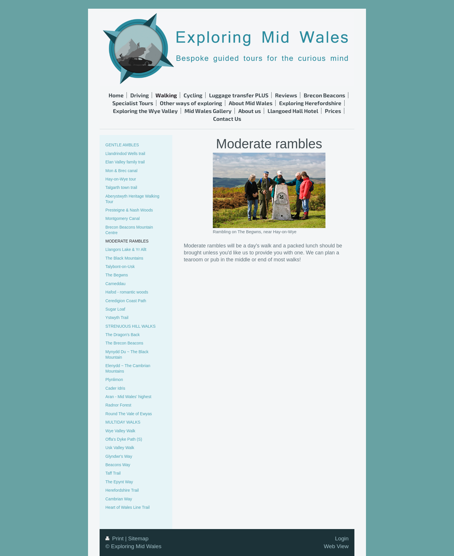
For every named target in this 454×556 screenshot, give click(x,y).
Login (342, 538)
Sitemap (138, 538)
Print (115, 538)
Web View (336, 546)
